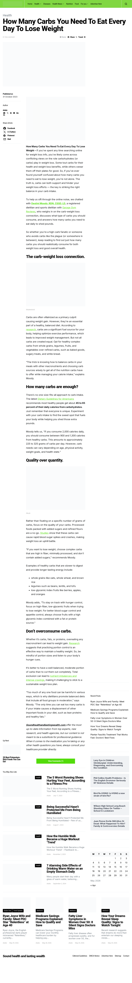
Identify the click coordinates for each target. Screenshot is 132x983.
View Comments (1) (55, 761)
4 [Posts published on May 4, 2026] (93, 862)
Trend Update (18, 911)
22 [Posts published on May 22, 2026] (115, 871)
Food (77, 4)
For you (83, 4)
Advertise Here (96, 4)
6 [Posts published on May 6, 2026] (104, 862)
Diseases (46, 4)
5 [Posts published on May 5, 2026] (99, 862)
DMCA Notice (94, 956)
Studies (44, 533)
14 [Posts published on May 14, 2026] (110, 867)
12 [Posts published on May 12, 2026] (99, 867)
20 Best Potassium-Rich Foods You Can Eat (11, 759)
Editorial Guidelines (80, 956)
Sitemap (118, 956)
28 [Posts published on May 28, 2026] (110, 875)
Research (74, 643)
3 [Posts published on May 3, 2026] (126, 858)
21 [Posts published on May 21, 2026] (110, 871)
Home (30, 4)
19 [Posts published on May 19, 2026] (99, 871)
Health (36, 4)
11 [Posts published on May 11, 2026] (93, 867)
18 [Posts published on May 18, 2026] (93, 871)
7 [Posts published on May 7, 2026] (109, 862)
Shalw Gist (7, 911)
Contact (126, 956)
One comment (10, 37)
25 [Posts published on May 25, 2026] (93, 875)
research (31, 329)
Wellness (40, 911)
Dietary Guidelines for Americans (56, 399)
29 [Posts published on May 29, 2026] (115, 875)
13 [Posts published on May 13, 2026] (104, 867)
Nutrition (69, 4)
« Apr (93, 885)
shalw (5, 110)
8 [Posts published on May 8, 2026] (115, 862)
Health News (57, 4)
